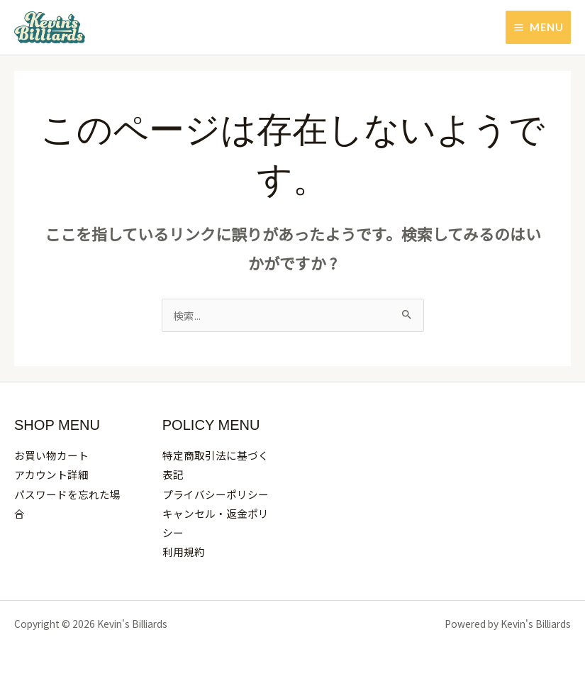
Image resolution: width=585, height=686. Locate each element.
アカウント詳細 (51, 474)
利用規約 (183, 551)
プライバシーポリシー (215, 494)
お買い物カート (51, 455)
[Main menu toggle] (538, 28)
